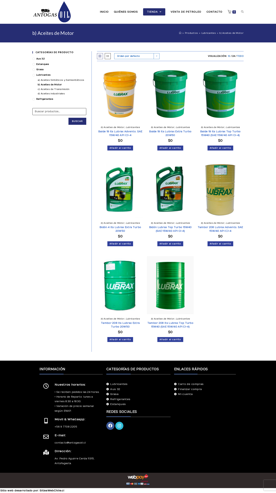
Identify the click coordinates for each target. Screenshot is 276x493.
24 (233, 56)
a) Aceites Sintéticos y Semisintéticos (61, 80)
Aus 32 (40, 58)
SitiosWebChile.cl (52, 490)
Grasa (40, 69)
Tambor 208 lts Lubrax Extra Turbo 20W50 (120, 325)
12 (229, 56)
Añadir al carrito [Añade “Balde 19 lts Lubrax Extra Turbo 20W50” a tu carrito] (170, 148)
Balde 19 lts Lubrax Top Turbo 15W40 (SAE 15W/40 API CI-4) (220, 133)
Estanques (42, 64)
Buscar (77, 121)
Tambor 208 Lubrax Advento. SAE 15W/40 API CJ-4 (220, 229)
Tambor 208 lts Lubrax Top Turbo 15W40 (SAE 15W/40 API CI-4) (170, 325)
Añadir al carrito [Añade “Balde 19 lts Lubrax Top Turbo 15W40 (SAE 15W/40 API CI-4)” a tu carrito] (220, 148)
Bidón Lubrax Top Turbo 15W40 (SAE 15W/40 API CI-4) (170, 229)
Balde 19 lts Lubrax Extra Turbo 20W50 (170, 133)
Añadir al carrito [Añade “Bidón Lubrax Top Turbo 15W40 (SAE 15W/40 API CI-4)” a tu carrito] (170, 244)
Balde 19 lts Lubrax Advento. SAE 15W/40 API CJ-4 (120, 133)
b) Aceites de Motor (112, 127)
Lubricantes (133, 127)
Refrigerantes (44, 99)
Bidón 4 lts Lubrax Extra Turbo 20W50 (120, 229)
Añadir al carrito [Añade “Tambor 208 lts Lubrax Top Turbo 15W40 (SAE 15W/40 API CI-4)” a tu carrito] (170, 339)
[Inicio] (180, 33)
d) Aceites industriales (51, 93)
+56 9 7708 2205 (66, 426)
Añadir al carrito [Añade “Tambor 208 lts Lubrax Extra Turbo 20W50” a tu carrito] (120, 339)
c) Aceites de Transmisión (54, 89)
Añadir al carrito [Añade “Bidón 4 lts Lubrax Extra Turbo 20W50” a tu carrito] (120, 244)
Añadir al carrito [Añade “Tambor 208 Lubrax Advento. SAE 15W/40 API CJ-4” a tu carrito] (220, 244)
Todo (240, 56)
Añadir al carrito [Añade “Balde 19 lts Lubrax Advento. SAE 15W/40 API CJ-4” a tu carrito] (120, 148)
